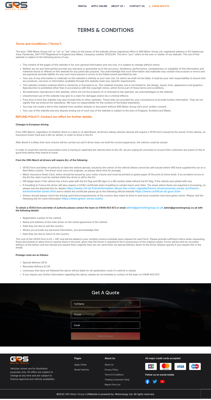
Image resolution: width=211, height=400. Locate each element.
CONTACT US (137, 6)
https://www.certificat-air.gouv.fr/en (158, 192)
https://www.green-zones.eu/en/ (82, 199)
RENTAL (82, 6)
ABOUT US (118, 6)
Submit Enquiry (105, 337)
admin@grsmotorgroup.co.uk (145, 208)
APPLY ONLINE (99, 6)
